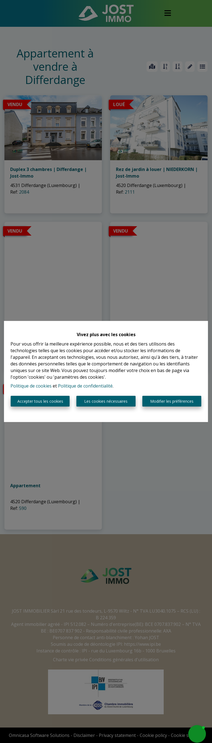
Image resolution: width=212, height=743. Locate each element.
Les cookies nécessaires (106, 401)
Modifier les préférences (172, 401)
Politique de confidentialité (85, 386)
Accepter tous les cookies (40, 401)
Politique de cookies (31, 386)
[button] (197, 734)
